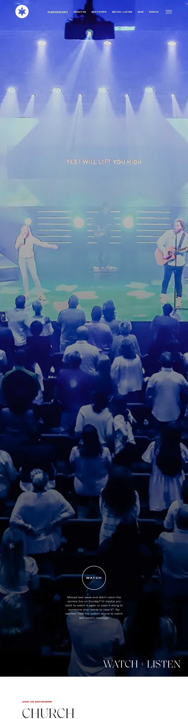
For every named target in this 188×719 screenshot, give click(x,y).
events (154, 12)
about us (79, 12)
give (140, 12)
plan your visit (58, 12)
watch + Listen (122, 12)
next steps (98, 12)
